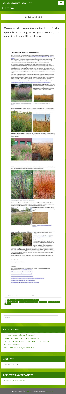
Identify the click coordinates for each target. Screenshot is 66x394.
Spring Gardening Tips (12, 344)
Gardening (22, 302)
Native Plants (18, 300)
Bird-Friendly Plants (12, 302)
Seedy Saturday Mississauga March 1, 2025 (19, 347)
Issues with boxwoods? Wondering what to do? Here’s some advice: (28, 341)
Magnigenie (50, 391)
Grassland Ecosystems (32, 302)
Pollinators (36, 300)
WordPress (28, 391)
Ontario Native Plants (53, 302)
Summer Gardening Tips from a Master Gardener (21, 338)
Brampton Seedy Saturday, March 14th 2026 (19, 335)
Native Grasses (43, 302)
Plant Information (27, 300)
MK (33, 295)
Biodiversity (10, 300)
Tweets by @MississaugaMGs (14, 381)
